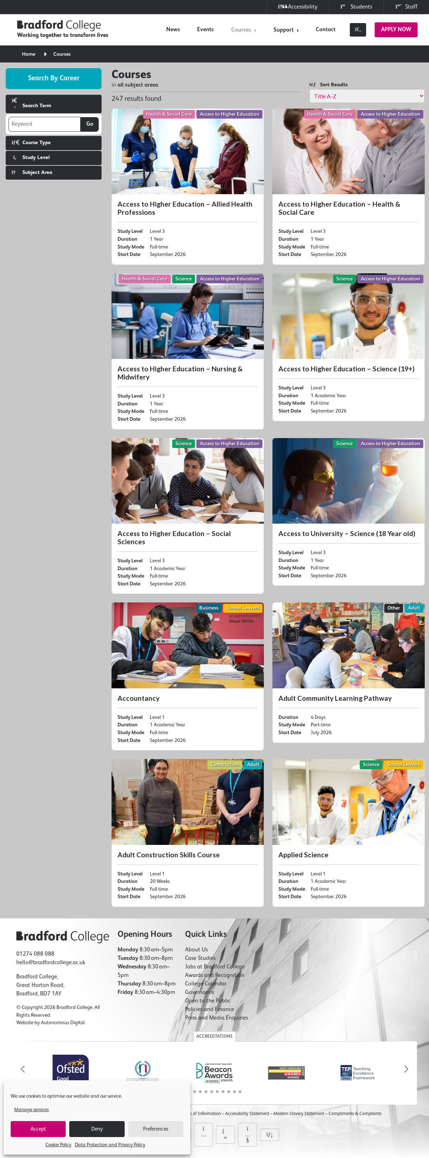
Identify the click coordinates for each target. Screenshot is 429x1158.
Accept (38, 1129)
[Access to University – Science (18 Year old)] (348, 512)
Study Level (31, 157)
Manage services (31, 1109)
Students (356, 7)
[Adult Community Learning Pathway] (348, 672)
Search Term (31, 103)
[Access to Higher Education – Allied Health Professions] (188, 187)
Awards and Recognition (214, 975)
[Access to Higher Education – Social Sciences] (188, 516)
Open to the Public (207, 1001)
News (173, 30)
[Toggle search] (358, 30)
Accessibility (297, 7)
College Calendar (206, 984)
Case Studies (200, 958)
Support (283, 30)
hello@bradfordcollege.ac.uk (50, 963)
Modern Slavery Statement (298, 1113)
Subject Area (32, 172)
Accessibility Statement (247, 1113)
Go (89, 124)
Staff (406, 7)
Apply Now (396, 30)
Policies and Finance (209, 1009)
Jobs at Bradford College (215, 967)
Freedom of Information (198, 1113)
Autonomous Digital (63, 1022)
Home (28, 54)
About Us (196, 950)
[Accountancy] (188, 676)
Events (205, 30)
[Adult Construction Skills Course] (188, 833)
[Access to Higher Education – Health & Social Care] (348, 187)
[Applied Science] (348, 833)
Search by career (54, 78)
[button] (406, 1069)
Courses (241, 30)
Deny (97, 1129)
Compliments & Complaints (354, 1113)
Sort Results (328, 84)
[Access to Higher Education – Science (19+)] (348, 347)
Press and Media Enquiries (216, 1018)
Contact (326, 30)
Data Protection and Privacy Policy (110, 1144)
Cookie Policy (58, 1144)
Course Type (31, 142)
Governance (199, 992)
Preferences (155, 1129)
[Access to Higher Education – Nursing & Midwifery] (188, 351)
